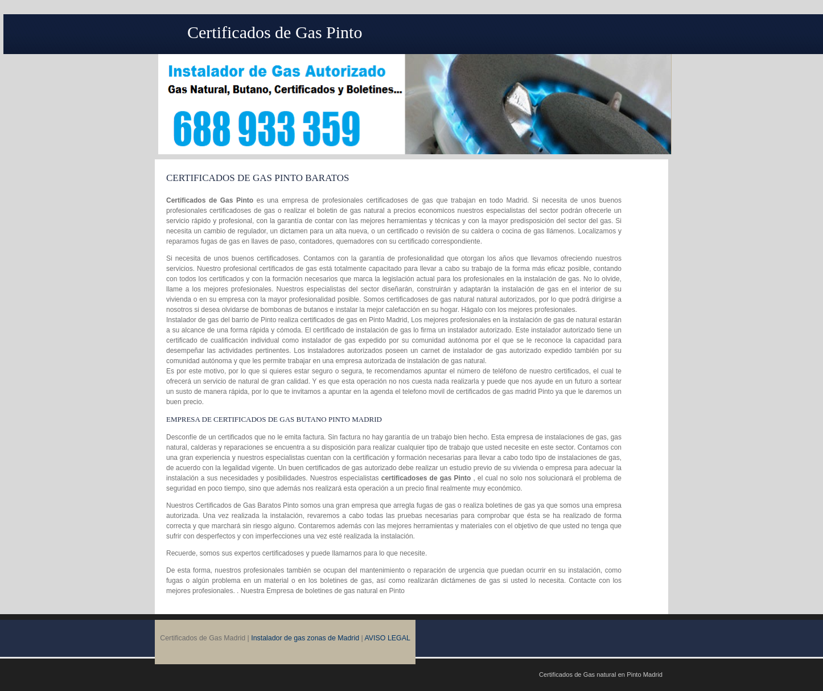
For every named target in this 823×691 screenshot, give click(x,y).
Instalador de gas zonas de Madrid (305, 638)
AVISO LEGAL (387, 638)
